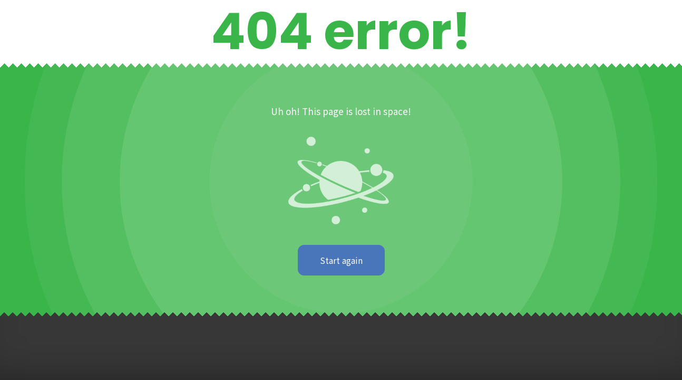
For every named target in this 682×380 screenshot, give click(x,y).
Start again (341, 260)
